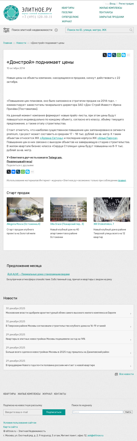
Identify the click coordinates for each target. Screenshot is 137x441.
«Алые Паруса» (107, 138)
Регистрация (126, 3)
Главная (7, 43)
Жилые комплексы (29, 394)
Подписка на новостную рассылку (22, 405)
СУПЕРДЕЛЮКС (70, 17)
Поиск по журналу (82, 405)
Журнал (47, 394)
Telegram (55, 157)
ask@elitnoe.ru (95, 435)
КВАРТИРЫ (68, 8)
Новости (21, 43)
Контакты (60, 394)
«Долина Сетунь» (51, 138)
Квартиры (9, 394)
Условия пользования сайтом (19, 422)
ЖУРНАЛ (67, 21)
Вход (113, 3)
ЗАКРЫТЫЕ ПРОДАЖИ (111, 17)
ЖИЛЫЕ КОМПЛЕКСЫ (110, 8)
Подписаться (53, 412)
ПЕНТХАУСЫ (106, 12)
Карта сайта (10, 427)
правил (122, 180)
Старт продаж (18, 193)
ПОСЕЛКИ (67, 12)
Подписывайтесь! (19, 161)
